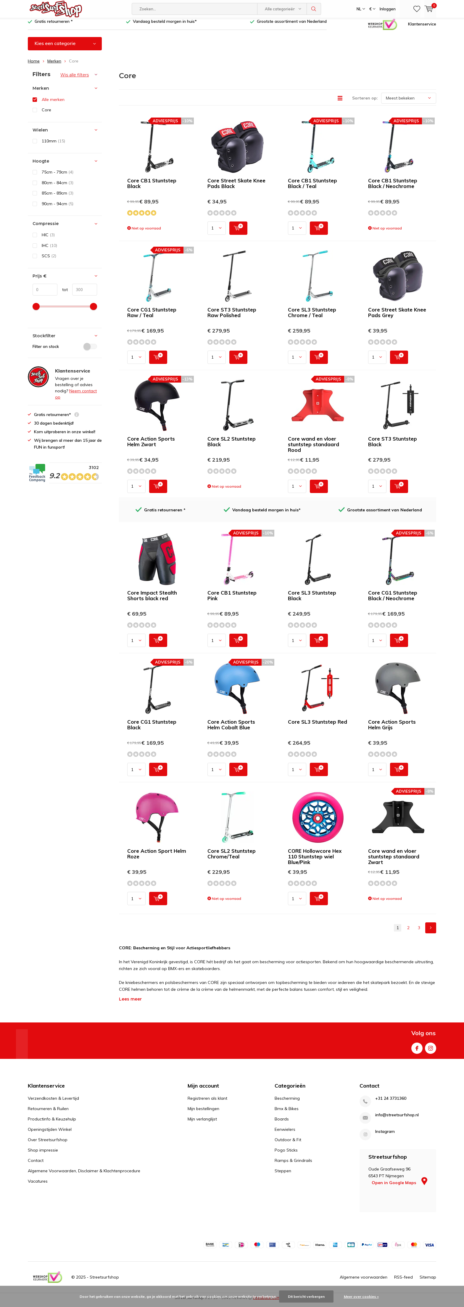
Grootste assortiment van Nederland (292, 25)
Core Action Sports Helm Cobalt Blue (231, 729)
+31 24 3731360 (390, 1102)
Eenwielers (285, 1133)
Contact (36, 1165)
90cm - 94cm (57, 208)
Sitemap (428, 1281)
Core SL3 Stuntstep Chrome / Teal (312, 317)
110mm (53, 145)
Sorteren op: (365, 102)
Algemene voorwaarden (363, 1281)
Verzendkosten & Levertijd (53, 1102)
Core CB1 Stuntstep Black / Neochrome (392, 188)
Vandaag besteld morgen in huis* (165, 25)
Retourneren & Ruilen (48, 1113)
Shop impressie (43, 1154)
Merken (54, 65)
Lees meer (130, 1003)
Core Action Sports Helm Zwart (151, 446)
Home (34, 65)
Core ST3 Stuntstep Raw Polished (231, 317)
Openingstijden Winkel (50, 1133)
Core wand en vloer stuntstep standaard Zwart (393, 861)
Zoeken (314, 9)
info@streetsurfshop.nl (397, 1119)
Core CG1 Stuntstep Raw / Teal (151, 317)
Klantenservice (422, 28)
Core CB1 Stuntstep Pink (232, 600)
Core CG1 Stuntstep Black (151, 729)
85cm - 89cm (57, 197)
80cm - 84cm (57, 187)
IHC (49, 249)
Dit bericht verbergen (306, 1296)
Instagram (430, 1051)
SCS (49, 260)
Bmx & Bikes (287, 1113)
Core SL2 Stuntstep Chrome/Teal (231, 858)
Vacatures (38, 1185)
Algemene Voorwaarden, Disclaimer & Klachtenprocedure (84, 1175)
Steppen (283, 1175)
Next (430, 932)
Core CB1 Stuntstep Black (151, 188)
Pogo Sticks (286, 1154)
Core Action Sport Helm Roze (156, 858)
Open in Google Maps (399, 1187)
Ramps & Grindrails (293, 1165)
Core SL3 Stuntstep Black (312, 600)
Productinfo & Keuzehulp (52, 1123)
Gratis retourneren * (54, 25)
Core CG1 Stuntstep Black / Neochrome (392, 600)
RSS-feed (403, 1281)
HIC (48, 239)
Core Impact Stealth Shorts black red (152, 600)
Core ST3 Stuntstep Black (392, 446)
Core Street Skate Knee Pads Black (236, 188)
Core (46, 114)
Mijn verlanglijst (202, 1123)
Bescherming (287, 1102)
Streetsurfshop (104, 1281)
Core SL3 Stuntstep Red (317, 726)
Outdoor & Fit (288, 1144)
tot (62, 294)
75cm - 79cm (57, 176)
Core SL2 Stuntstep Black (231, 446)
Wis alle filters (74, 79)
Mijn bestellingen (203, 1113)
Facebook (417, 1051)
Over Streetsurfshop (47, 1144)
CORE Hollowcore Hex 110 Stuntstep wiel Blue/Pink (314, 861)
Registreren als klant (207, 1102)
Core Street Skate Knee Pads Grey (397, 317)
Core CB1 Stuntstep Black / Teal (312, 188)
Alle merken (53, 103)
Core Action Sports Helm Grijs (392, 729)
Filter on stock (65, 351)
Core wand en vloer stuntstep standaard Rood (313, 448)
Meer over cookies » (361, 1296)
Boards (282, 1123)
